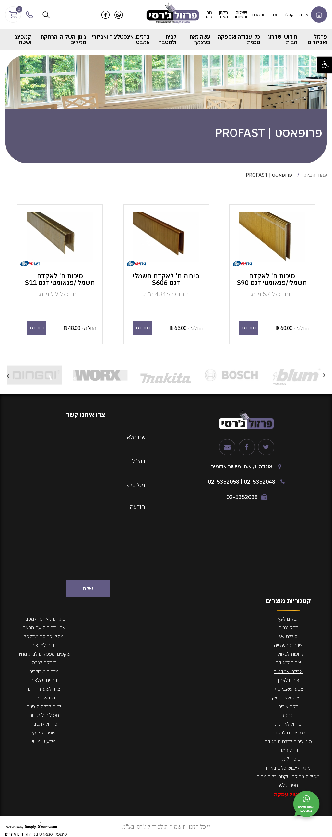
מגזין (275, 15)
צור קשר (208, 14)
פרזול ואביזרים (317, 39)
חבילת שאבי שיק (288, 698)
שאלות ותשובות (240, 14)
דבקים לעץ (288, 619)
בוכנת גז (288, 715)
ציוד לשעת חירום (44, 689)
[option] (296, 375)
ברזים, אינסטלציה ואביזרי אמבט (121, 39)
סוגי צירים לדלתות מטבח (288, 741)
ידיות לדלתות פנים (44, 706)
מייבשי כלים (44, 698)
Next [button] (8, 375)
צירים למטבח (288, 663)
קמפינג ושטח (23, 39)
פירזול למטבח (43, 724)
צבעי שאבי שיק (288, 689)
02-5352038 (242, 497)
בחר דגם (249, 328)
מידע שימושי (44, 741)
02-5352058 (223, 481)
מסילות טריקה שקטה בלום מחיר (288, 776)
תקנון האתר (223, 14)
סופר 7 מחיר (288, 759)
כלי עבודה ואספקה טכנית (239, 39)
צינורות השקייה (288, 645)
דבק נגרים (288, 628)
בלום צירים (288, 706)
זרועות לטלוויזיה (288, 654)
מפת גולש (288, 785)
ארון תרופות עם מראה (44, 628)
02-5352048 (259, 481)
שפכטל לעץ (43, 733)
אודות (303, 15)
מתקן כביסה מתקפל (44, 636)
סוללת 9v (288, 636)
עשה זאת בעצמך (199, 39)
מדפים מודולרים (44, 671)
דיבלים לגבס (44, 663)
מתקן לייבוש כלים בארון (288, 768)
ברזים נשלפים (43, 680)
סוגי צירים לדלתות (288, 733)
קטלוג (289, 15)
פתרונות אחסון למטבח (43, 619)
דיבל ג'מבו (288, 750)
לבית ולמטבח (167, 39)
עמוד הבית (315, 175)
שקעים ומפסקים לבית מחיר (44, 654)
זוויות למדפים (43, 645)
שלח (88, 588)
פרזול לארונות (288, 724)
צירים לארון (288, 680)
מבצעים (259, 15)
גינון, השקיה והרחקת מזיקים (63, 39)
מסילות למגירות (44, 715)
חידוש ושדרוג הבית (282, 39)
